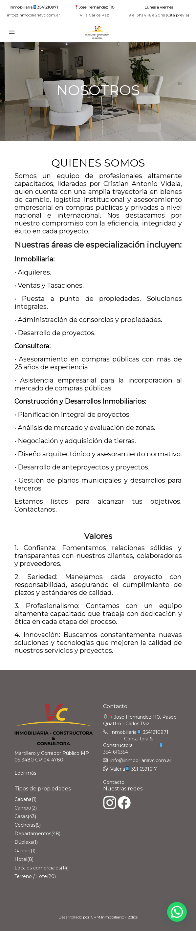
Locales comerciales (37, 868)
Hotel (20, 859)
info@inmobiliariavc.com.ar (33, 15)
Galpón (22, 851)
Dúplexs (23, 842)
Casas (21, 816)
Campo (22, 808)
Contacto (113, 782)
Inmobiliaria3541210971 (34, 7)
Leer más (25, 773)
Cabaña (23, 799)
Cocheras (24, 825)
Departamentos (32, 834)
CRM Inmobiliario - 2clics (114, 917)
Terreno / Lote (30, 876)
